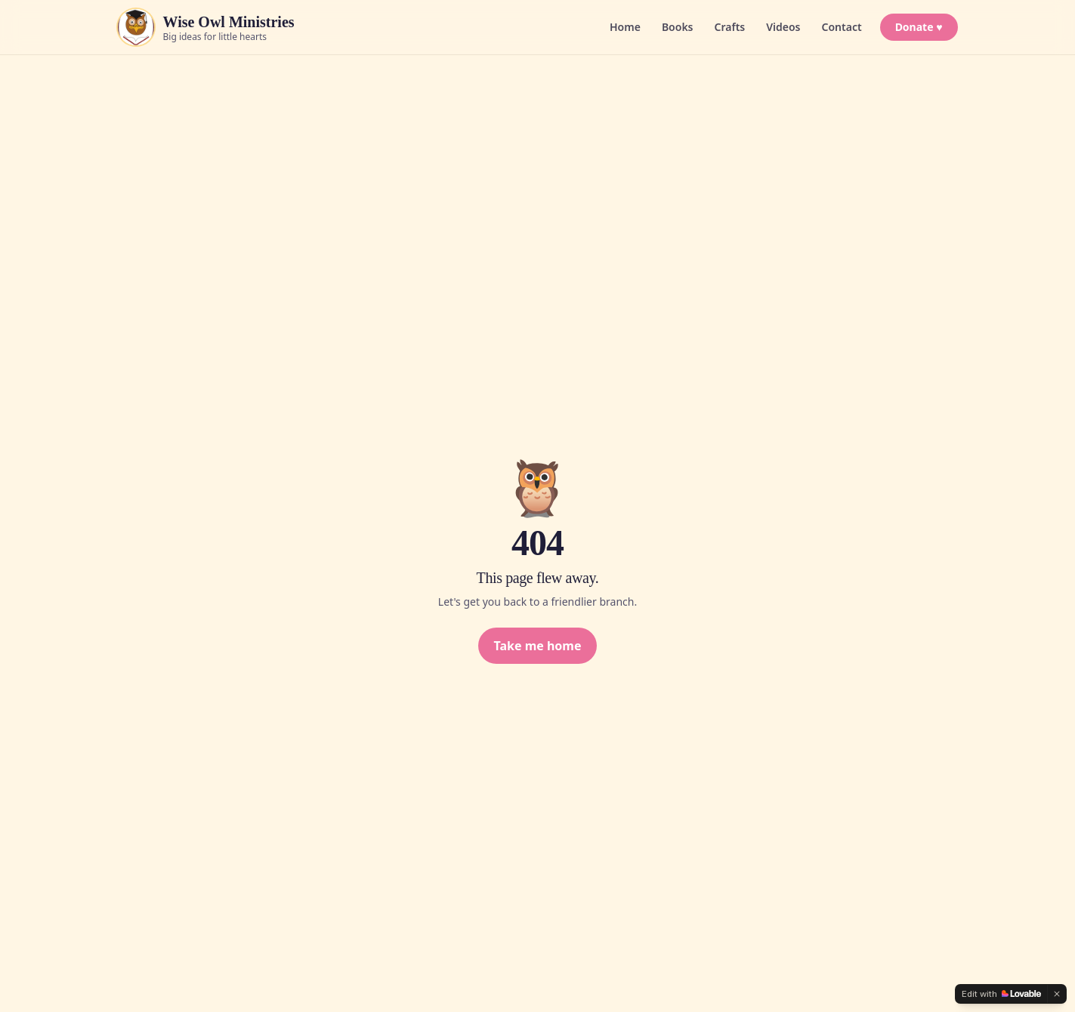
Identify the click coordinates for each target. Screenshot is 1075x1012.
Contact (842, 27)
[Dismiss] (1057, 994)
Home (625, 27)
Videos (783, 27)
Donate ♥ (919, 27)
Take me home (537, 645)
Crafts (730, 27)
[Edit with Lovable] (1001, 994)
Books (677, 27)
